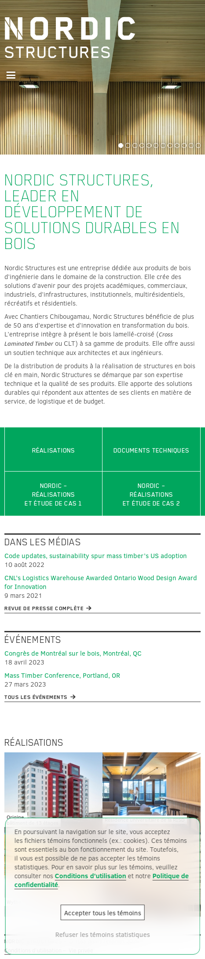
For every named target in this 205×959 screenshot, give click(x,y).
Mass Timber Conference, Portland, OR (62, 675)
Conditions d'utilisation (90, 875)
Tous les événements (36, 697)
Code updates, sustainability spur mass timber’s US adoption (95, 555)
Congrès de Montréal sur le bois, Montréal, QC (73, 653)
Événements (33, 639)
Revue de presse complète (44, 608)
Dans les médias (42, 542)
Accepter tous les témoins (102, 912)
